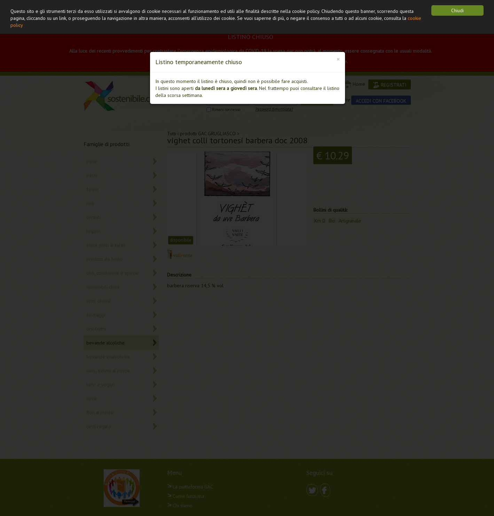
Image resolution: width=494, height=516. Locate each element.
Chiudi (457, 10)
